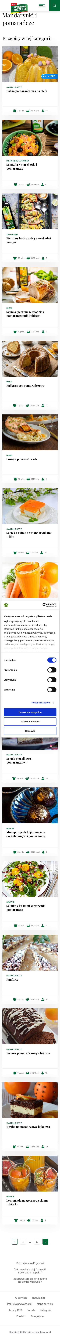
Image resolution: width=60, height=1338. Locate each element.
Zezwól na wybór (29, 721)
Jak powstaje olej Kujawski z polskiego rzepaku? (30, 1271)
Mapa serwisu (45, 1303)
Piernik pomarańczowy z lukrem (28, 1053)
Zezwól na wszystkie (30, 712)
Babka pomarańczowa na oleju (26, 91)
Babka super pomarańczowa (25, 386)
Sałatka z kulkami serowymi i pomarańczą (25, 908)
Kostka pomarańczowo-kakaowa (28, 1127)
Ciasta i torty (14, 87)
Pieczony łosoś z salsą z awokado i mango (28, 240)
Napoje (10, 1196)
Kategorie (45, 1310)
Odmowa (30, 730)
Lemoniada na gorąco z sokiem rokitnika (27, 1202)
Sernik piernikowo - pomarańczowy (19, 760)
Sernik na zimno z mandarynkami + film (29, 535)
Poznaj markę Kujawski (30, 1263)
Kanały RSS (15, 1310)
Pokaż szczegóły (40, 702)
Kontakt (21, 1316)
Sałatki (10, 902)
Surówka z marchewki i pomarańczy (21, 166)
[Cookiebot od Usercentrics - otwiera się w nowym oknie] (42, 605)
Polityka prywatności (19, 1303)
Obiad (9, 455)
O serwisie (21, 1297)
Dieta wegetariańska (17, 161)
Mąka (9, 382)
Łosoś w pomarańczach (21, 459)
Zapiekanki (12, 234)
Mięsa (9, 308)
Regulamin (38, 1297)
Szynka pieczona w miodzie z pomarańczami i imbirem (25, 314)
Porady (31, 1310)
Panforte (12, 979)
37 (37, 1241)
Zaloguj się (37, 1316)
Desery (10, 828)
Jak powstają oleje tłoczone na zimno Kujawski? (30, 1280)
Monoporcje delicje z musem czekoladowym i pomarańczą (25, 834)
